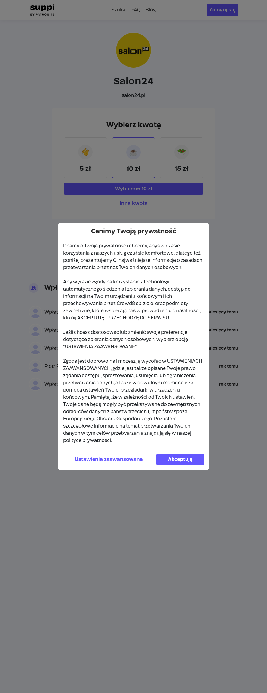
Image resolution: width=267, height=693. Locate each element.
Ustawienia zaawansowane (109, 459)
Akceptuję (180, 459)
